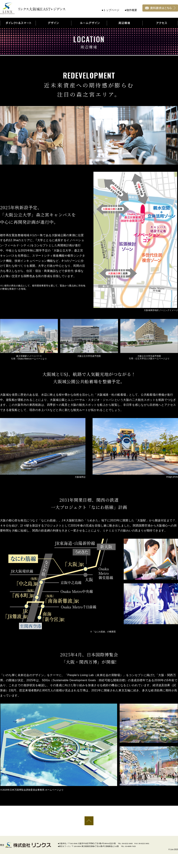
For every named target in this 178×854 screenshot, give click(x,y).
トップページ (111, 10)
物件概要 (131, 10)
